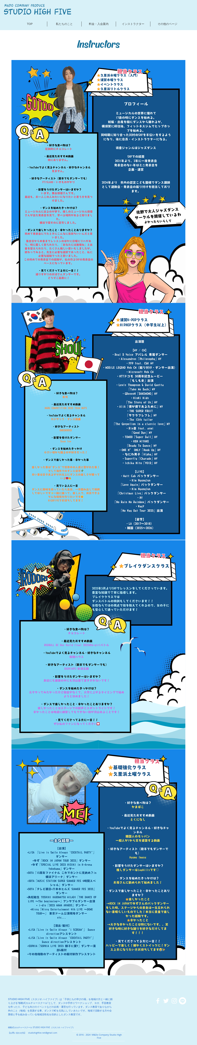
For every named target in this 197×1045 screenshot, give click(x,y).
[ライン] (182, 1000)
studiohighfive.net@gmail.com (42, 1033)
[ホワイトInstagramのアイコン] (174, 1000)
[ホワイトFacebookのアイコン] (157, 1000)
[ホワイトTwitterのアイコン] (166, 1000)
